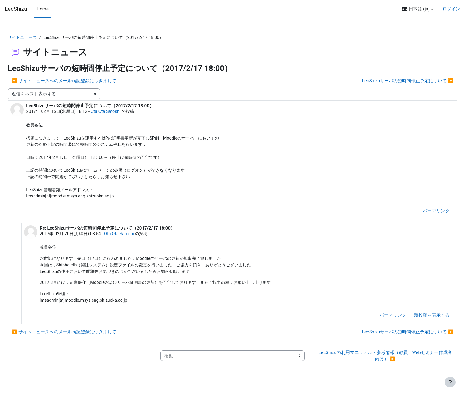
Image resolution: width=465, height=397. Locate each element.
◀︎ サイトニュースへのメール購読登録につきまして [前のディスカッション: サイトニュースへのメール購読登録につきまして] (77, 81)
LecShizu (16, 9)
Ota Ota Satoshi (122, 112)
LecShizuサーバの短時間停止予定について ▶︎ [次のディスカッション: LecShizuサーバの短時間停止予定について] (394, 81)
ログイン (451, 9)
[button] (417, 9)
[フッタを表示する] (450, 382)
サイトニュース (36, 37)
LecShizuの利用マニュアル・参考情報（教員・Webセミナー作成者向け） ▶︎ (376, 361)
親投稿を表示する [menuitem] (418, 320)
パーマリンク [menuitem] (423, 214)
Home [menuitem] (43, 9)
